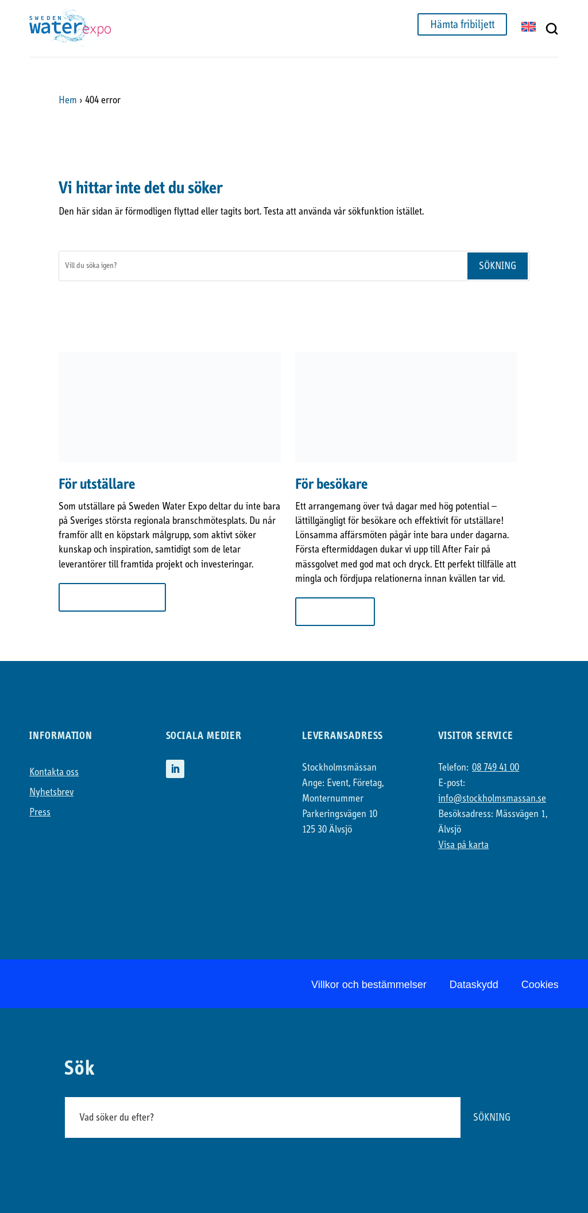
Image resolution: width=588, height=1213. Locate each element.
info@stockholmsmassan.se (492, 798)
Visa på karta (463, 845)
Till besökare (335, 611)
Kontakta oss (54, 772)
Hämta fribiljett (462, 24)
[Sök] (262, 266)
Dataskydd (474, 984)
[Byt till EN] (528, 28)
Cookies (540, 984)
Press (40, 812)
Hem (68, 100)
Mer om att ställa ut (112, 597)
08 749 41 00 (495, 767)
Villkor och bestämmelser (369, 984)
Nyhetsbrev (51, 792)
